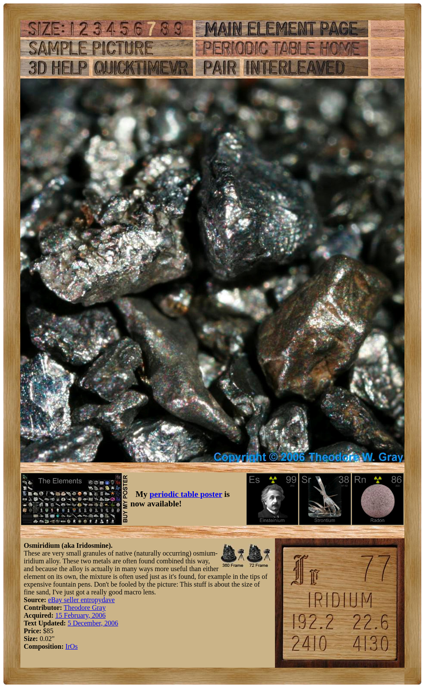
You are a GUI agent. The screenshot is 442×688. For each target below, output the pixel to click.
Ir (67, 646)
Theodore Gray (85, 607)
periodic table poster (186, 494)
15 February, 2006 (80, 615)
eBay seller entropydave (81, 599)
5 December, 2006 (93, 623)
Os (74, 646)
